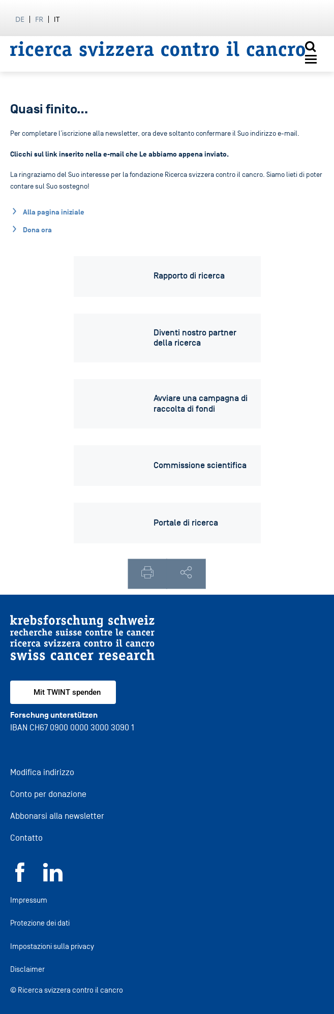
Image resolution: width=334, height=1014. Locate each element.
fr (39, 19)
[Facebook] (19, 879)
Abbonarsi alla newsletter (57, 816)
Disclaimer (27, 969)
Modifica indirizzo (42, 772)
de (19, 19)
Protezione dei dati (40, 922)
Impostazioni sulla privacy (52, 946)
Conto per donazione (48, 794)
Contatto (26, 838)
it (57, 19)
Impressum (28, 900)
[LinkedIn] (53, 879)
